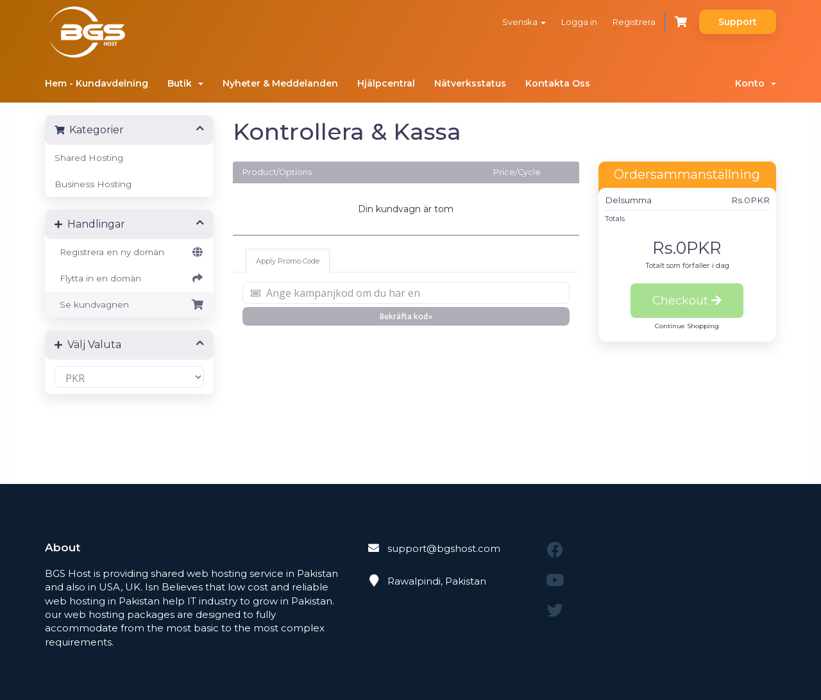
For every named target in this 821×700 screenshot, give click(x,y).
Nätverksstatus (470, 83)
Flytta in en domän (129, 278)
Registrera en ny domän (129, 252)
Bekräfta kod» (406, 316)
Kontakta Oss (557, 83)
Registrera (634, 22)
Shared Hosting (89, 158)
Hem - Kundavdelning (96, 83)
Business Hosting (93, 184)
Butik (185, 83)
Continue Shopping (687, 326)
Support (737, 22)
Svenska (524, 22)
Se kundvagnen (129, 304)
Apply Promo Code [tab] (287, 260)
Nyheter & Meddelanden (280, 83)
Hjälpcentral (386, 83)
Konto (755, 83)
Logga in (579, 22)
